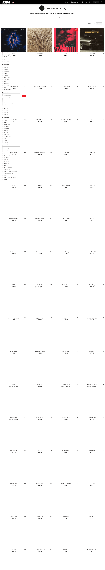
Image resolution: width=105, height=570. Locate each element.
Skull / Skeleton (7, 175)
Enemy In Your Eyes (52, 131)
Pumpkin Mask (31, 407)
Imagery (6, 56)
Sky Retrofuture (31, 517)
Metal (5, 111)
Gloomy (6, 126)
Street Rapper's (73, 159)
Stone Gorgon (73, 186)
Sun (5, 177)
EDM (5, 103)
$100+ (5, 38)
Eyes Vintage (52, 407)
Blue (5, 77)
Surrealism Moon (94, 462)
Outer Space (7, 169)
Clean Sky (94, 131)
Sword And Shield (73, 407)
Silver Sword (31, 296)
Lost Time (31, 159)
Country (6, 101)
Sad (5, 140)
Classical (6, 99)
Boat (5, 152)
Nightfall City (52, 103)
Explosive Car (52, 269)
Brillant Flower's (52, 186)
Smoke (31, 324)
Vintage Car (94, 48)
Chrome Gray (52, 434)
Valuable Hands (73, 352)
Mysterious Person (52, 296)
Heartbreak (6, 130)
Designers (71, 2)
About (85, 2)
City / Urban (6, 156)
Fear (5, 124)
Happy (5, 128)
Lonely (5, 132)
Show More (62, 525)
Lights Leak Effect (31, 186)
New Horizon (52, 214)
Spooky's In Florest (73, 103)
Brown (5, 87)
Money (5, 165)
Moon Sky (52, 517)
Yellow (5, 85)
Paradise (73, 462)
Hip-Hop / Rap (7, 105)
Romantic (6, 138)
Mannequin (31, 103)
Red (5, 70)
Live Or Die (52, 241)
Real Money (73, 214)
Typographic (7, 58)
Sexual (5, 142)
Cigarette (52, 159)
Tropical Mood (73, 76)
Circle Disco (94, 407)
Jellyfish (31, 462)
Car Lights (52, 379)
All (4, 44)
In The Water (73, 379)
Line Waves (31, 352)
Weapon (6, 181)
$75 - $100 (6, 36)
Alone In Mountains (31, 269)
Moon (5, 167)
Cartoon (6, 60)
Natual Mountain (94, 214)
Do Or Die (31, 489)
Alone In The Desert (94, 324)
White (5, 75)
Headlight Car (31, 131)
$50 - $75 (6, 34)
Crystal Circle (73, 434)
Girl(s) (5, 160)
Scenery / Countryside (9, 173)
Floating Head (73, 324)
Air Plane (94, 296)
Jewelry (5, 164)
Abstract (6, 64)
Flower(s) (6, 158)
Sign (94, 103)
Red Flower (94, 379)
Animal (5, 150)
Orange (5, 79)
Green (5, 83)
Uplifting (6, 144)
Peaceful (6, 136)
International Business (52, 76)
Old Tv (31, 241)
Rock (5, 117)
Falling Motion (94, 352)
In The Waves (52, 352)
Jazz (5, 109)
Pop (5, 113)
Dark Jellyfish (94, 76)
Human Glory (73, 296)
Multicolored (7, 91)
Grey (5, 89)
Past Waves (94, 434)
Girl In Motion (73, 241)
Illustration (6, 62)
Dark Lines (94, 159)
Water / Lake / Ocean (9, 179)
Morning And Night (95, 269)
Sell (79, 2)
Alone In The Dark (52, 462)
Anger (5, 122)
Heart (5, 162)
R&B (5, 115)
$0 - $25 (6, 30)
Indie (5, 107)
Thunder (73, 489)
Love (5, 134)
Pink (5, 71)
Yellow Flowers (31, 76)
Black (5, 81)
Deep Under (94, 517)
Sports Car (52, 324)
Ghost (31, 48)
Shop (63, 2)
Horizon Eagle (94, 489)
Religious (6, 171)
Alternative (6, 97)
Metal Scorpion (73, 269)
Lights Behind (52, 489)
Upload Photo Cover (9, 48)
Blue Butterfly (73, 517)
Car (4, 154)
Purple (5, 73)
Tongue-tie (73, 131)
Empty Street (31, 434)
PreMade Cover (7, 46)
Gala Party (94, 241)
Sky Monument (31, 214)
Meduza (94, 186)
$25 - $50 (6, 32)
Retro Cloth (52, 48)
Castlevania (31, 379)
